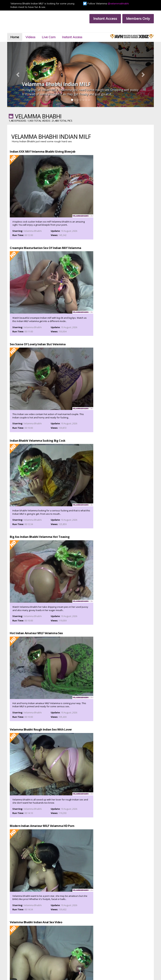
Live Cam (58, 30)
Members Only (135, 18)
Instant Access (102, 18)
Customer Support (27, 949)
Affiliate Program (26, 952)
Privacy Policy (24, 955)
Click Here (128, 932)
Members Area (25, 946)
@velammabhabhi (118, 3)
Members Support (56, 949)
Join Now (51, 946)
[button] (20, 66)
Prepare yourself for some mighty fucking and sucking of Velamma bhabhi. (80, 826)
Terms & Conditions (57, 952)
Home (19, 30)
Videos (37, 30)
